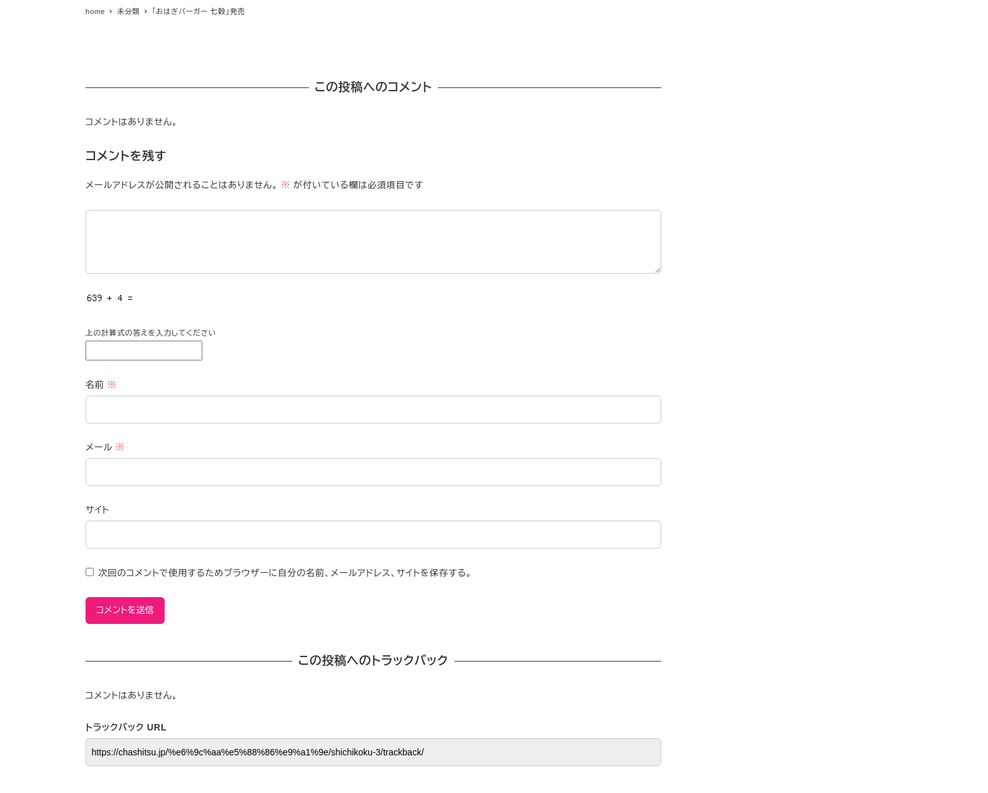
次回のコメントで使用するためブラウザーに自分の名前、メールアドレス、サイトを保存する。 (285, 573)
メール (105, 447)
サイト (97, 510)
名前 (101, 385)
